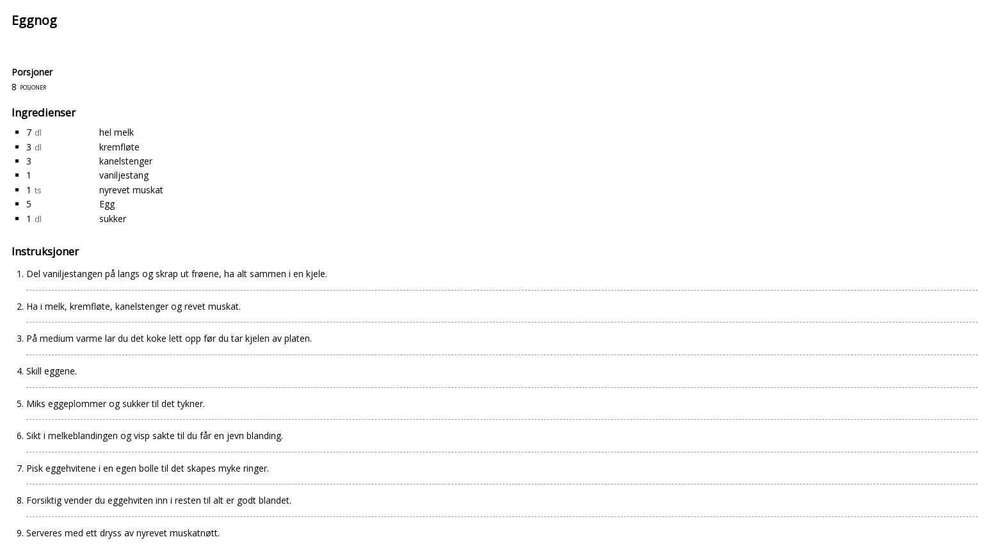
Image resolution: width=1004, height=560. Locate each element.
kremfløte (119, 147)
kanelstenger (125, 161)
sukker (112, 218)
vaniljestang (124, 175)
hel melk (116, 132)
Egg (107, 204)
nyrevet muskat (131, 190)
